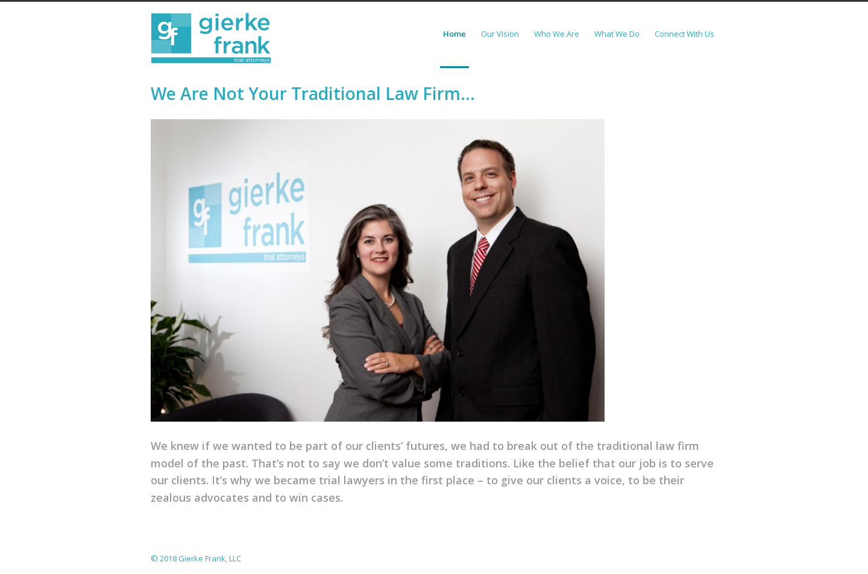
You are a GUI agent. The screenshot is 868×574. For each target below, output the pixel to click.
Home (454, 33)
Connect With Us (684, 33)
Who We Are (556, 33)
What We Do (617, 33)
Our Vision (500, 33)
